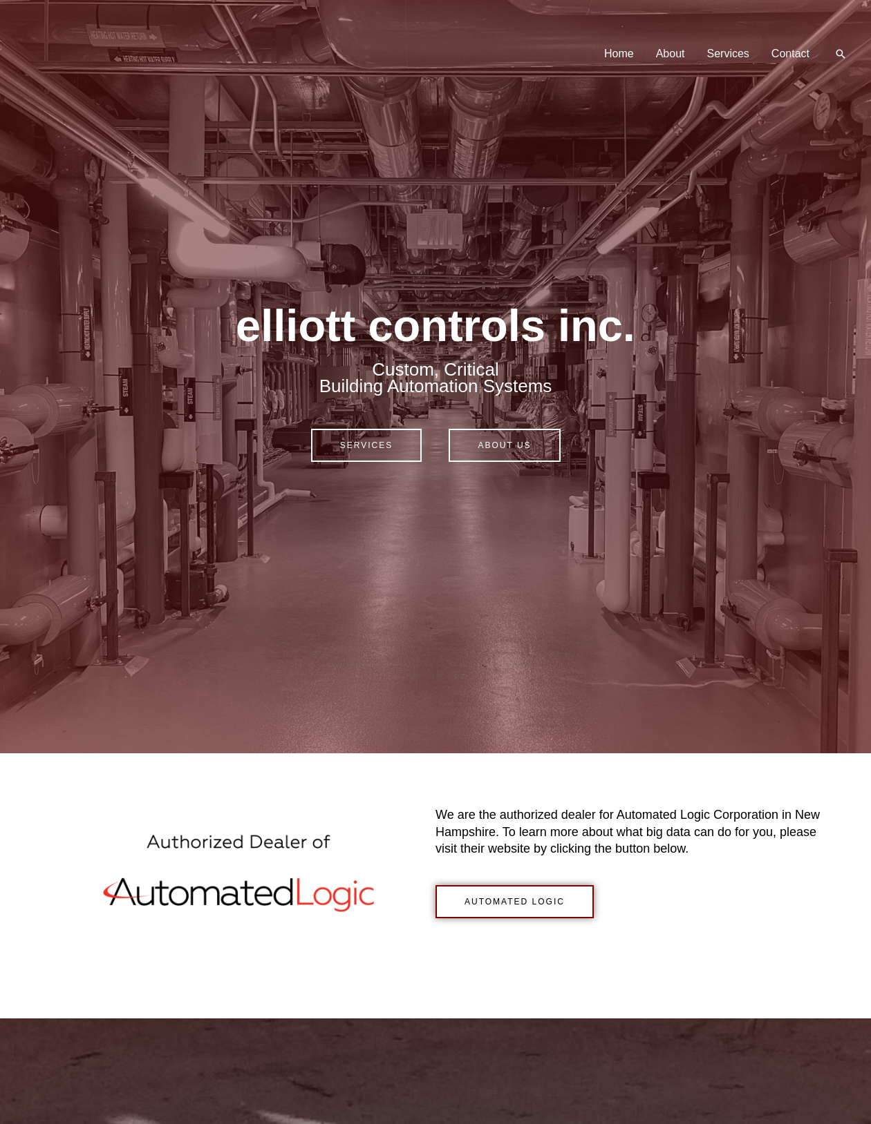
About (670, 53)
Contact (790, 53)
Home (619, 53)
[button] (840, 54)
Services (728, 53)
